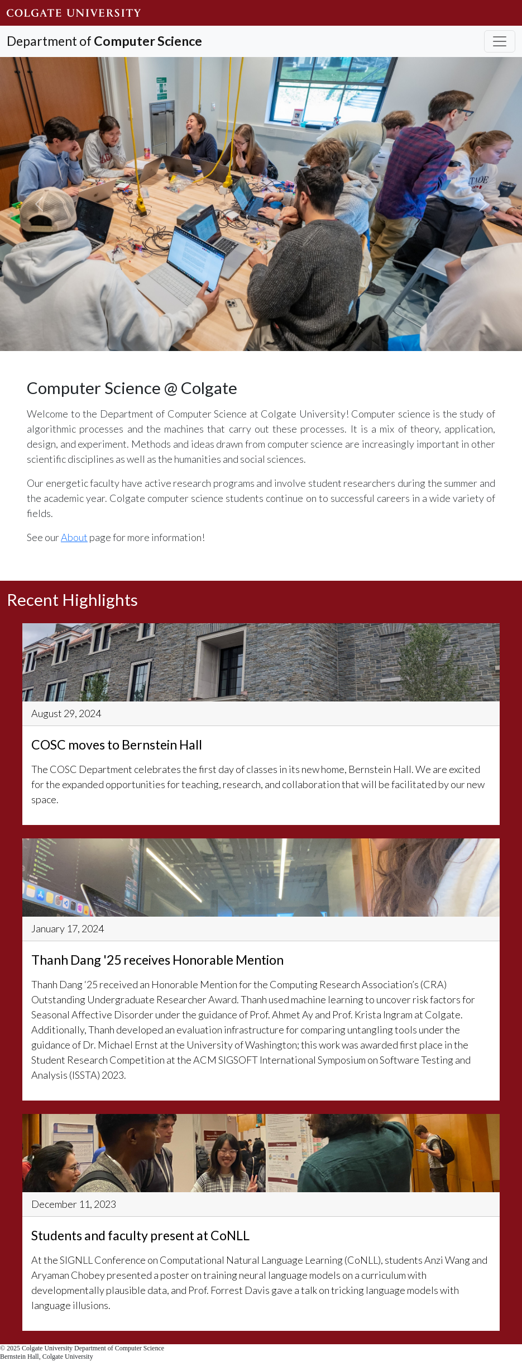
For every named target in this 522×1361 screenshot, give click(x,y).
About (74, 537)
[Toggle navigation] (499, 41)
